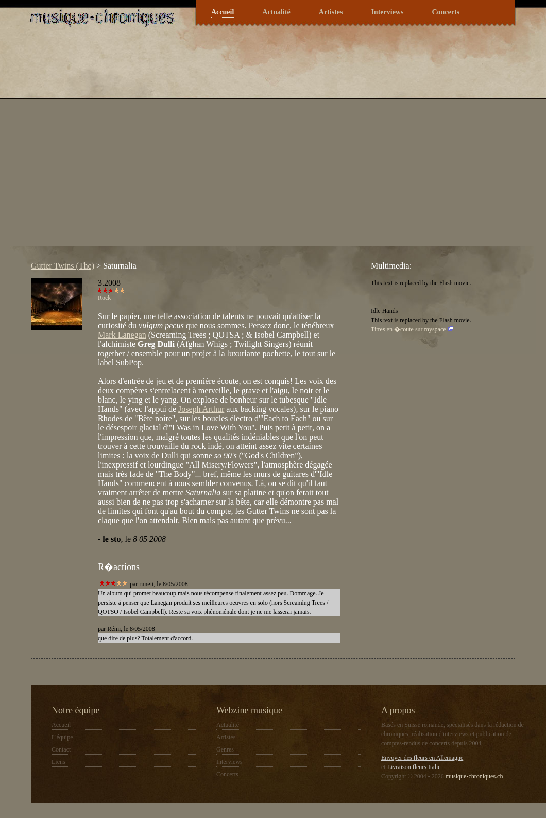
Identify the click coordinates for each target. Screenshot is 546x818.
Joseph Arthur (201, 409)
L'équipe (62, 737)
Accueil (222, 12)
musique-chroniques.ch (474, 776)
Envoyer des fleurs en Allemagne (422, 757)
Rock (104, 298)
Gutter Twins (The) (62, 265)
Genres (225, 749)
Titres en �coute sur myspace (408, 329)
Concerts (445, 12)
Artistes (331, 12)
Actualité (276, 12)
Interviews (387, 12)
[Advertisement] (100, 146)
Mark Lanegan (122, 334)
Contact (61, 749)
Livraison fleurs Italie (414, 767)
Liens (58, 761)
